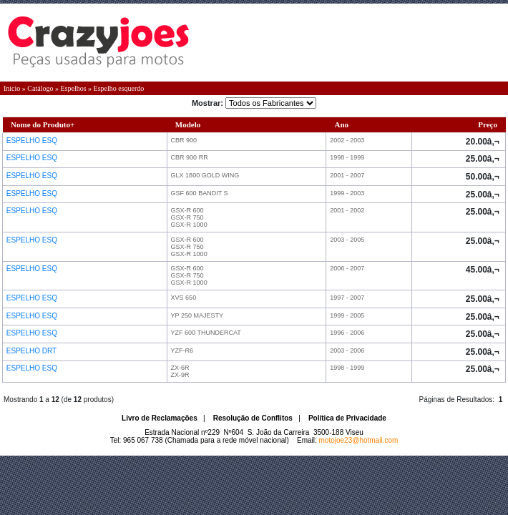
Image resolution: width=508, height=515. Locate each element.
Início (12, 88)
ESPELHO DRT (32, 351)
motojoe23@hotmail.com (359, 440)
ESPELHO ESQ (32, 140)
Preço (487, 124)
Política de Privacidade (347, 418)
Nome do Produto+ (42, 124)
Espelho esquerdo (119, 88)
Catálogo (40, 88)
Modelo (187, 124)
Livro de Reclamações (159, 418)
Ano (342, 124)
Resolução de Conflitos (253, 418)
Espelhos (73, 88)
